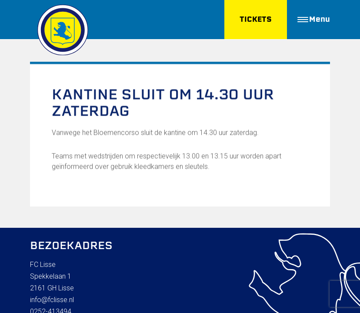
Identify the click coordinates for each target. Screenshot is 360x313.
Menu (313, 19)
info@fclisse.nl (52, 300)
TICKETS (256, 19)
